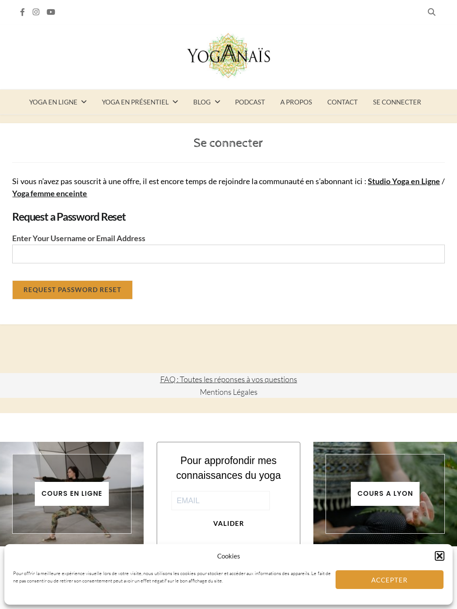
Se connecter (397, 102)
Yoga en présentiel (135, 102)
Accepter (389, 580)
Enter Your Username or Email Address (78, 238)
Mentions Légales (229, 392)
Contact (342, 102)
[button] (439, 556)
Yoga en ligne (53, 102)
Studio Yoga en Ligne (404, 181)
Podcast (250, 102)
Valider (228, 523)
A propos (296, 102)
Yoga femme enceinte (49, 193)
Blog (202, 102)
